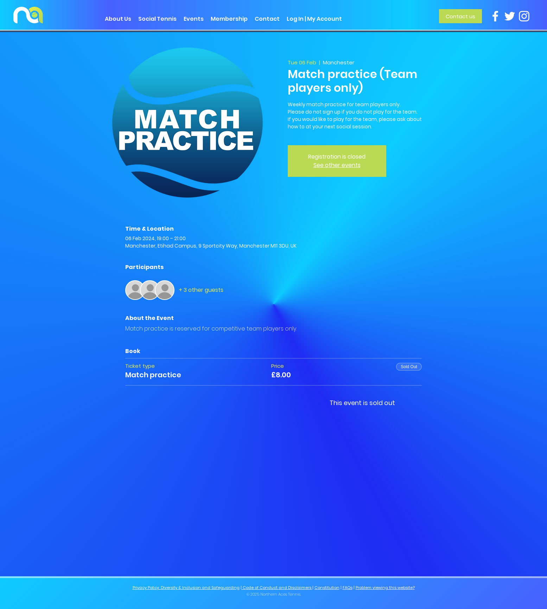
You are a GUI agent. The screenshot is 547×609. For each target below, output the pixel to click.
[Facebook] (495, 16)
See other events (337, 165)
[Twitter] (510, 16)
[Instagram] (524, 16)
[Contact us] (460, 16)
